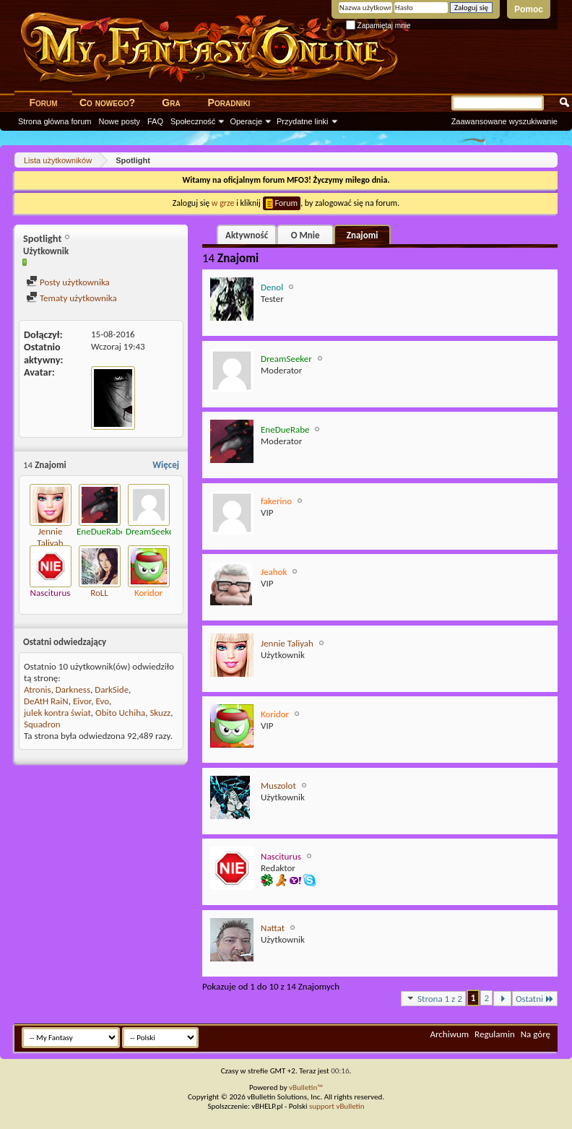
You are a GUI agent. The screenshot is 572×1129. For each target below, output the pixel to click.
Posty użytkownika (68, 282)
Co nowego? (107, 102)
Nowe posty (119, 121)
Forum (43, 102)
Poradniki (229, 102)
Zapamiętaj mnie (378, 26)
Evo (101, 701)
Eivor (82, 701)
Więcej (165, 464)
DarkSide (112, 689)
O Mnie (305, 235)
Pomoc (528, 9)
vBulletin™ (306, 1087)
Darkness (73, 689)
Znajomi (362, 235)
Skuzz (160, 712)
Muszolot (278, 785)
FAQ (155, 121)
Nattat (273, 927)
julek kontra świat (57, 712)
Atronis (37, 689)
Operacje (246, 121)
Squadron (42, 724)
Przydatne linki (303, 121)
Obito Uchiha (120, 712)
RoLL (99, 592)
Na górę (535, 1034)
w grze (223, 203)
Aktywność (246, 235)
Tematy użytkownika (71, 298)
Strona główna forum (55, 121)
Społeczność (192, 121)
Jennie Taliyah (50, 537)
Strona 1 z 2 (433, 998)
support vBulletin (337, 1106)
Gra (171, 102)
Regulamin (494, 1034)
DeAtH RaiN (46, 701)
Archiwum (449, 1034)
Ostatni (535, 998)
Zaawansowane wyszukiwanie (504, 121)
